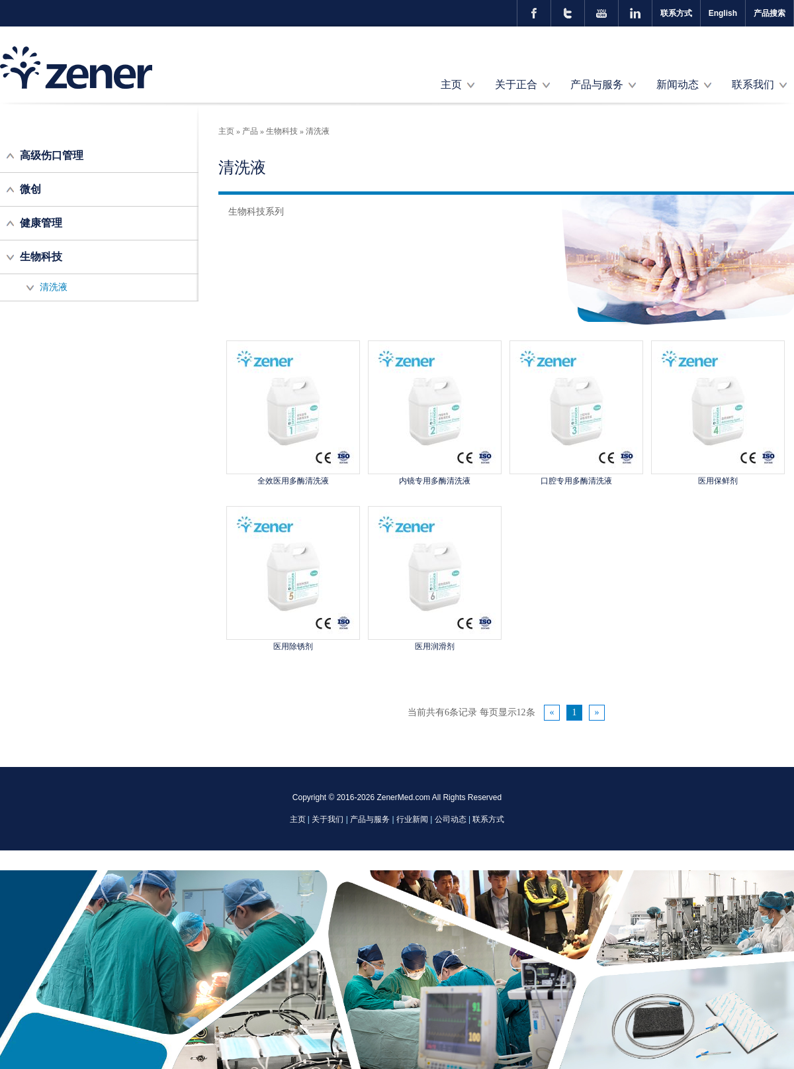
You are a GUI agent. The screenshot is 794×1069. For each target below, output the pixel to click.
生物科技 (41, 256)
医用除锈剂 (293, 646)
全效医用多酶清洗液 (293, 480)
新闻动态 (677, 84)
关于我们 (327, 819)
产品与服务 (596, 84)
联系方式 (676, 13)
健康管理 (41, 223)
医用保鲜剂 (718, 480)
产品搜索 (769, 13)
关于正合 (516, 84)
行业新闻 (412, 819)
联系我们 (753, 84)
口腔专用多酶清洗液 (576, 480)
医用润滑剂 (435, 646)
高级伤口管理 (51, 155)
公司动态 (450, 819)
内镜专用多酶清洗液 (434, 480)
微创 (30, 189)
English (723, 13)
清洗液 (53, 287)
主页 (451, 84)
